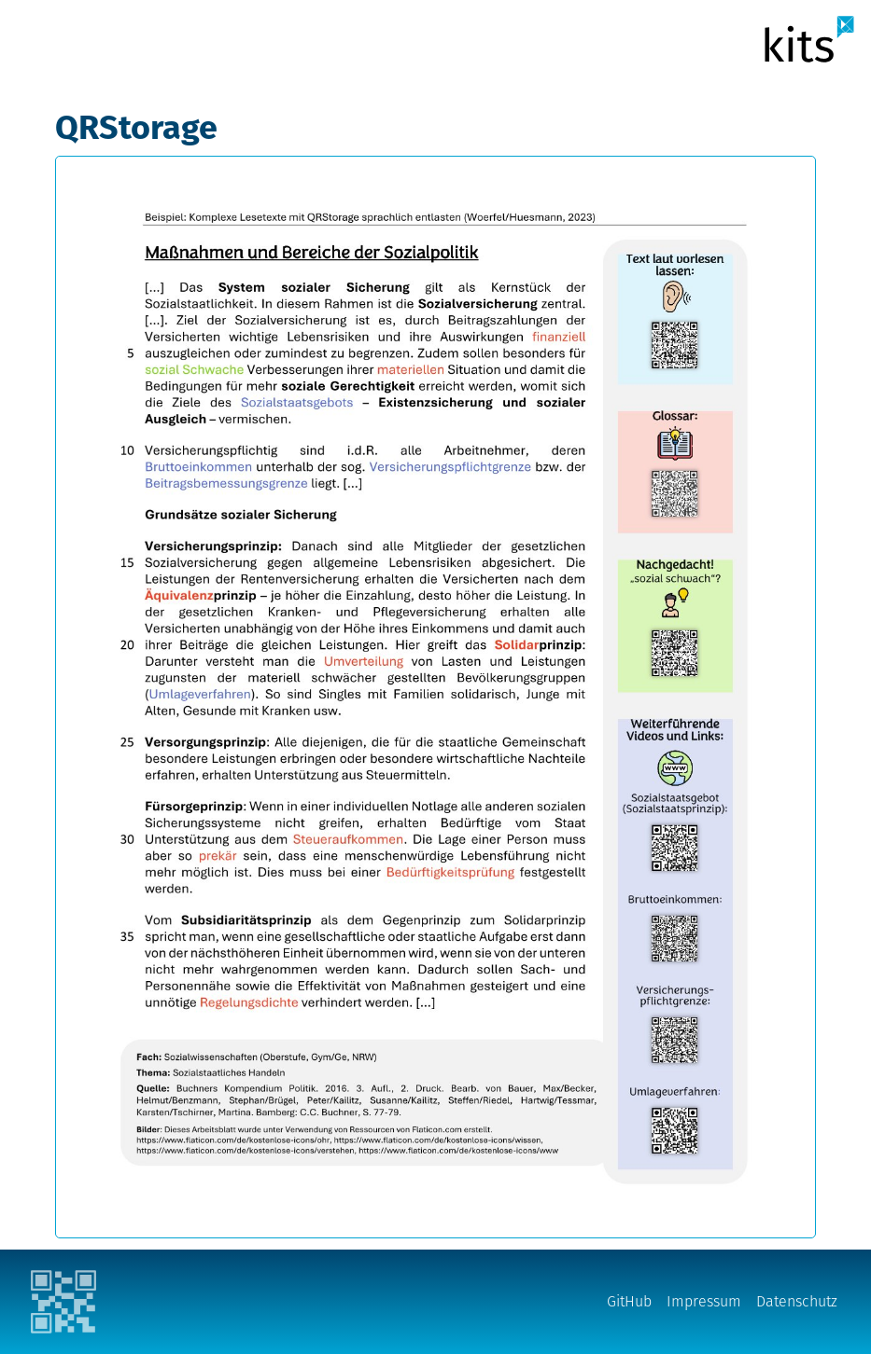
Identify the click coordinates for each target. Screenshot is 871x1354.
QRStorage (136, 127)
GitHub (629, 1301)
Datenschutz (796, 1301)
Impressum (704, 1301)
